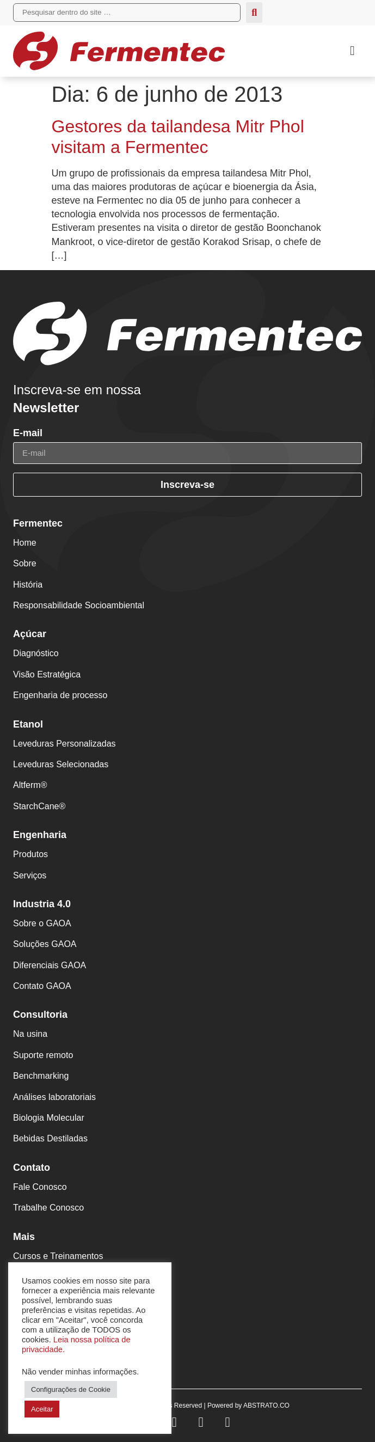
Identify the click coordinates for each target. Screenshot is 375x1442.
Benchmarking (41, 1075)
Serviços (29, 875)
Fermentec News (46, 1310)
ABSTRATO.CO (266, 1405)
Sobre (24, 563)
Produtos (30, 854)
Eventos (29, 1288)
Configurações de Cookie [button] (70, 1389)
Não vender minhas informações (79, 1371)
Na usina (30, 1033)
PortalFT (29, 1330)
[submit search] (254, 12)
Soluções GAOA (45, 944)
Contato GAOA (42, 986)
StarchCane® (39, 806)
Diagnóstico (36, 653)
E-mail (27, 433)
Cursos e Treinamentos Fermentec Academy (58, 1262)
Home (24, 542)
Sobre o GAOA (42, 923)
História (27, 584)
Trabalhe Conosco (48, 1207)
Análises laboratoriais (54, 1097)
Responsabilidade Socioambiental (78, 605)
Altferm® (30, 785)
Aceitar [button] (42, 1409)
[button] (352, 50)
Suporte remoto (43, 1055)
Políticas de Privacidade (59, 1352)
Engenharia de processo (60, 695)
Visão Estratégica (47, 674)
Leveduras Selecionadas (60, 764)
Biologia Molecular (48, 1117)
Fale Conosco (40, 1187)
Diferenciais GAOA (49, 965)
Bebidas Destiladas (50, 1138)
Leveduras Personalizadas (64, 743)
